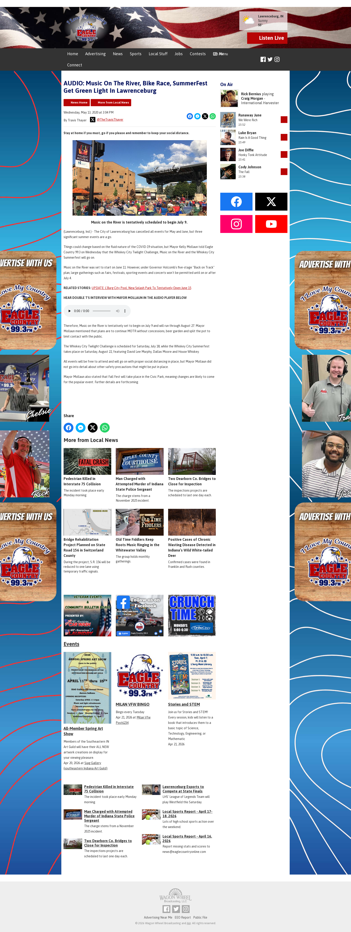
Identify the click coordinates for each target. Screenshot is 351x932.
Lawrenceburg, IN (270, 16)
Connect (74, 65)
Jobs (179, 53)
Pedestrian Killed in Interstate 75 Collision (87, 467)
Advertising (95, 53)
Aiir (189, 923)
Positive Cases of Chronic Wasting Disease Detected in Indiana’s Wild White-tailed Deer (192, 533)
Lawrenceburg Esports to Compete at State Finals (183, 789)
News (118, 53)
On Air (218, 53)
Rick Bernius (251, 94)
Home (72, 53)
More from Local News (113, 102)
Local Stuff (158, 53)
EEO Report (183, 917)
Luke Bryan (247, 133)
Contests (198, 53)
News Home (79, 102)
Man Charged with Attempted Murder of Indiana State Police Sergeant (139, 469)
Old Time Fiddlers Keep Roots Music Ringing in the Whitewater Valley (139, 530)
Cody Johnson (249, 167)
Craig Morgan (252, 98)
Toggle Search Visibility (284, 59)
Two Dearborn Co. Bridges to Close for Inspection (192, 467)
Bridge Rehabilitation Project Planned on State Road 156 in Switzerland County (87, 533)
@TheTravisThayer (106, 119)
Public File (200, 917)
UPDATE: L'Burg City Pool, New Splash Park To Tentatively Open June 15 (141, 288)
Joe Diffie (246, 150)
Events (71, 644)
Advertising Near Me (158, 917)
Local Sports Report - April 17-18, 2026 (187, 813)
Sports (135, 53)
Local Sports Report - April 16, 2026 (187, 838)
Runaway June (249, 115)
